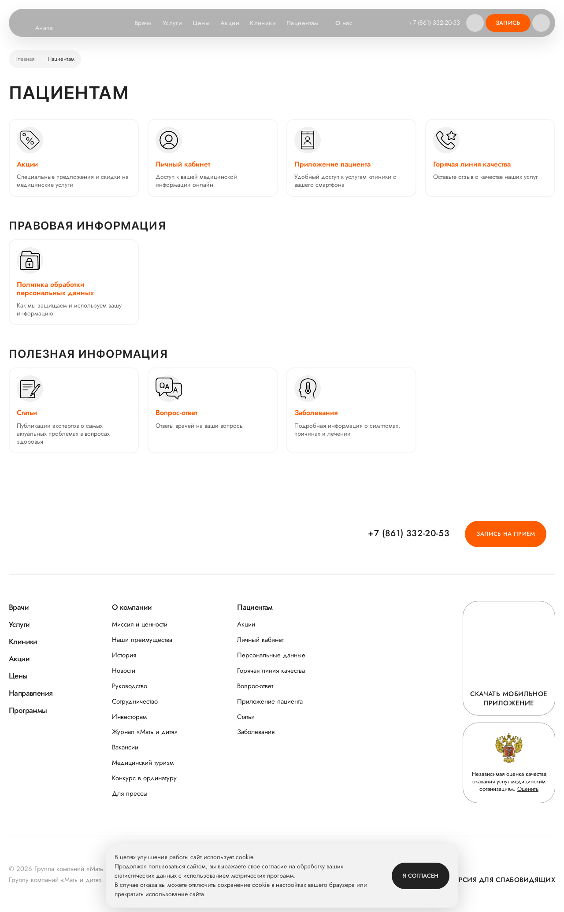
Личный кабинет (260, 640)
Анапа (49, 28)
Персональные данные (271, 655)
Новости (123, 670)
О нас (348, 23)
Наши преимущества (142, 640)
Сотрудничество (135, 701)
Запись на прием (505, 534)
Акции (229, 23)
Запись (508, 23)
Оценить (527, 789)
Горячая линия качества (271, 670)
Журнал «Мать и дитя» (145, 732)
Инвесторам (129, 717)
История (124, 655)
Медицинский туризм (143, 762)
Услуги (172, 23)
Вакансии (125, 747)
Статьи (246, 717)
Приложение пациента (270, 701)
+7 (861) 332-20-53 (434, 22)
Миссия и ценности (139, 624)
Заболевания (256, 732)
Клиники (263, 23)
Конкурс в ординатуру (144, 778)
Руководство (129, 686)
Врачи (143, 23)
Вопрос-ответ (255, 686)
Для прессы (130, 793)
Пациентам (306, 23)
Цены (201, 23)
